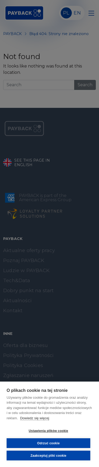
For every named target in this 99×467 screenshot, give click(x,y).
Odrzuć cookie (48, 443)
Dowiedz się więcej (34, 418)
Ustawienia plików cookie (48, 431)
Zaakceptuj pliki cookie (49, 456)
